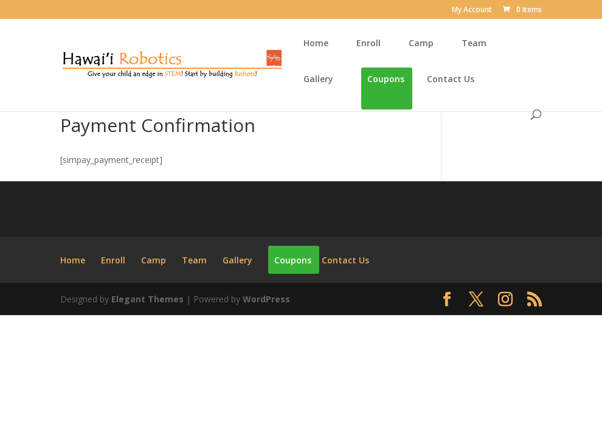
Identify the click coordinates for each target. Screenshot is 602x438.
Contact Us (450, 80)
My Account (472, 10)
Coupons (385, 80)
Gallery (318, 80)
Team (474, 44)
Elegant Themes (147, 299)
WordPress (266, 299)
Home (315, 44)
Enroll (368, 44)
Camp (421, 44)
